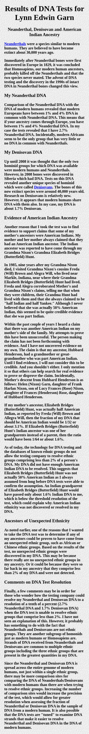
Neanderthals (15, 44)
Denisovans (43, 187)
